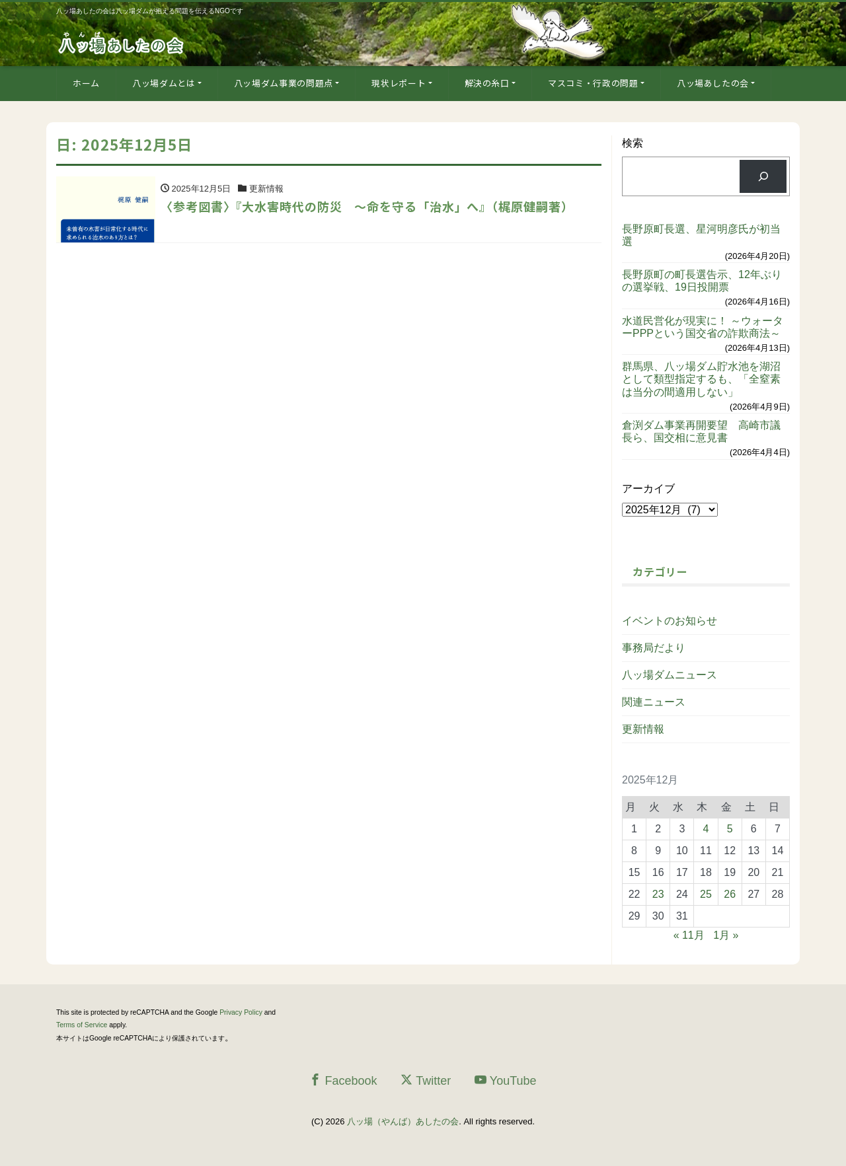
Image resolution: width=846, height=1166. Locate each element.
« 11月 (689, 935)
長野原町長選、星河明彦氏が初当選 (701, 235)
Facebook (343, 1080)
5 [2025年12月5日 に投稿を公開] (730, 828)
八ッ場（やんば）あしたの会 (403, 1121)
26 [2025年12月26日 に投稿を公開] (730, 894)
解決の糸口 (487, 83)
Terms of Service (81, 1025)
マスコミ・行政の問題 (593, 83)
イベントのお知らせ (669, 620)
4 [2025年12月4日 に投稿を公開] (706, 828)
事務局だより (653, 647)
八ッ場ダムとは (164, 83)
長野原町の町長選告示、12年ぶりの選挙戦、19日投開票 (702, 281)
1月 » (725, 935)
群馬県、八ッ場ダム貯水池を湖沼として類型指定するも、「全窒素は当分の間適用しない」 (701, 379)
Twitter (426, 1080)
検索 (632, 143)
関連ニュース (653, 702)
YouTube (506, 1080)
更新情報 (643, 729)
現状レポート (398, 83)
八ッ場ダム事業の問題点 (283, 83)
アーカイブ (648, 488)
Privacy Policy (240, 1012)
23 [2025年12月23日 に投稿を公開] (658, 894)
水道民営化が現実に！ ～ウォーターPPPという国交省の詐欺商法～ (702, 327)
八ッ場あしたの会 (713, 83)
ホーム (86, 83)
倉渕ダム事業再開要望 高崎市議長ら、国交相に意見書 (701, 431)
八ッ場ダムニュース (669, 674)
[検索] (763, 176)
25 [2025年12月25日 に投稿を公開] (706, 894)
